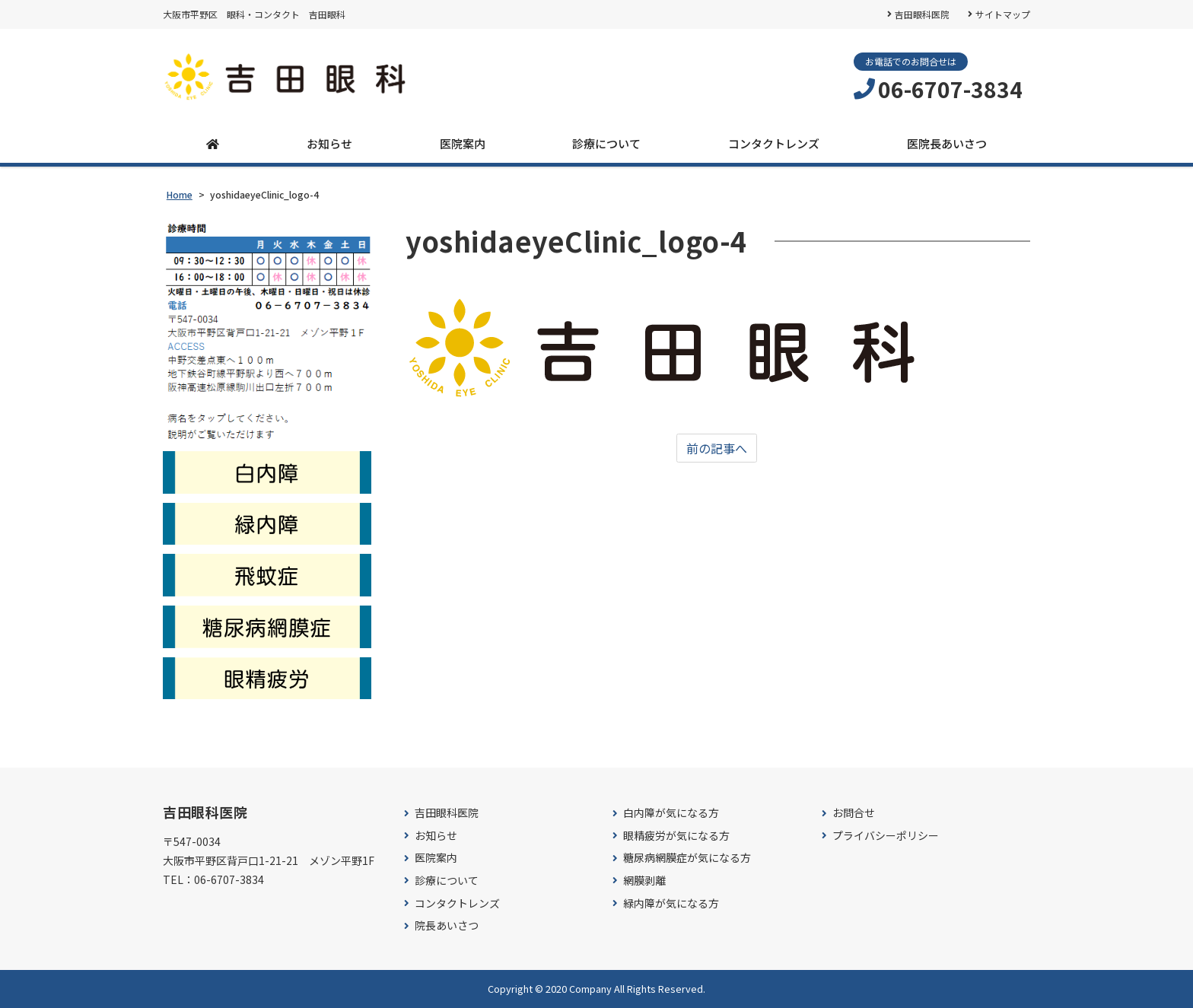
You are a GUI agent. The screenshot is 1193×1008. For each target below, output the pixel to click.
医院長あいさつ (947, 143)
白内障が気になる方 (671, 813)
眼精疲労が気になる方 (676, 835)
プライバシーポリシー (885, 835)
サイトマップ (1002, 14)
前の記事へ (716, 448)
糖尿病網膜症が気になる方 (687, 858)
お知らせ (329, 143)
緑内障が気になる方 (671, 903)
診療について (606, 143)
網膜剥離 (644, 880)
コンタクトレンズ (773, 143)
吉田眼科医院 (922, 14)
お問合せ (853, 813)
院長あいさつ (447, 925)
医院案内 (462, 143)
